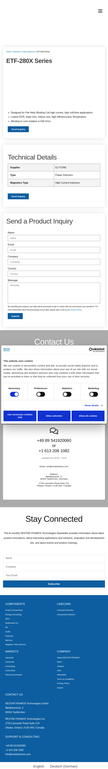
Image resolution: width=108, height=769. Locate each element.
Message (13, 280)
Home (8, 52)
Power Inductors (28, 52)
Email (11, 244)
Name (11, 232)
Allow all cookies (88, 416)
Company (13, 256)
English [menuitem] (38, 766)
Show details (92, 405)
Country (12, 268)
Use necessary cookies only (19, 415)
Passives (16, 52)
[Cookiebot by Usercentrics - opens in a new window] (91, 350)
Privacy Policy (76, 310)
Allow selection (54, 416)
